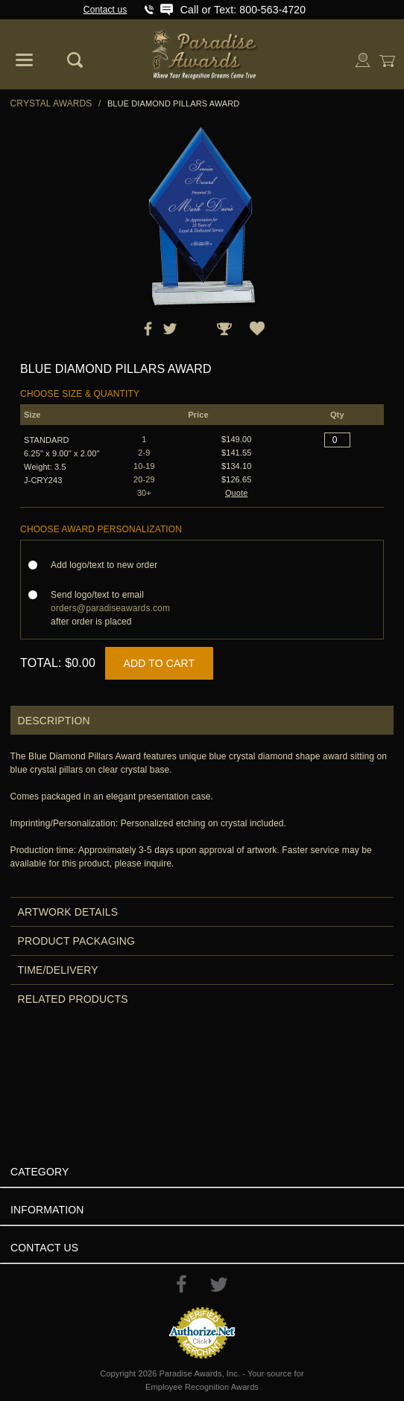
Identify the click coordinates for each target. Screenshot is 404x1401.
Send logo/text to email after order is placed (110, 608)
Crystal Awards (51, 103)
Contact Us (44, 1248)
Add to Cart (159, 663)
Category (39, 1172)
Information (47, 1210)
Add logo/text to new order (108, 565)
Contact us (105, 9)
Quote (236, 492)
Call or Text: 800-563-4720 (243, 10)
